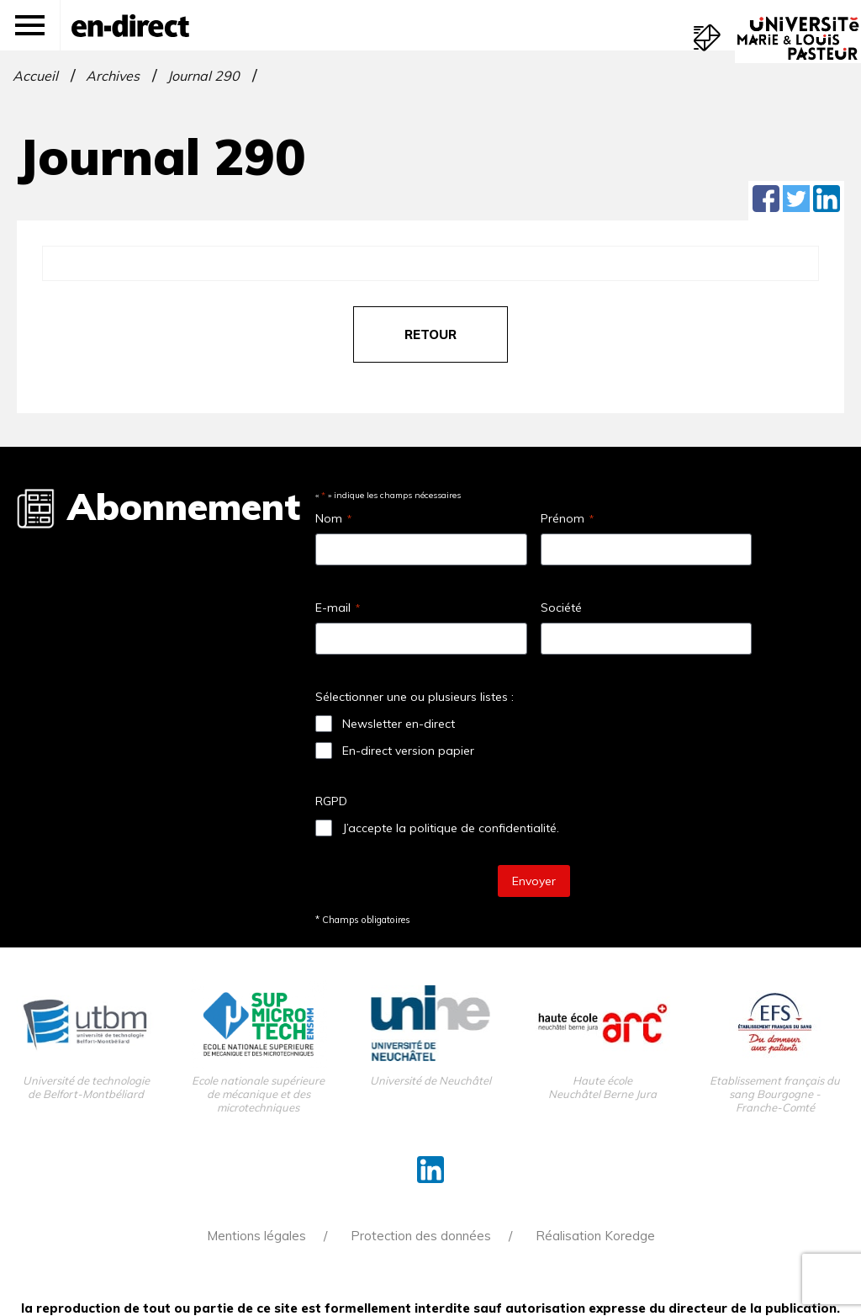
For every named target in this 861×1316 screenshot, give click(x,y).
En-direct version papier (408, 750)
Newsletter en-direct (398, 723)
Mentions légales (256, 1236)
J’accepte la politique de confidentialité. (450, 828)
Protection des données (421, 1236)
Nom (333, 518)
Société (561, 607)
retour (430, 334)
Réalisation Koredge (595, 1236)
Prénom (567, 518)
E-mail (337, 607)
